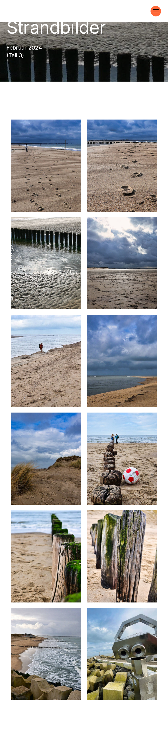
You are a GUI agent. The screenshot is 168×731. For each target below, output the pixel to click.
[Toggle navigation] (155, 11)
